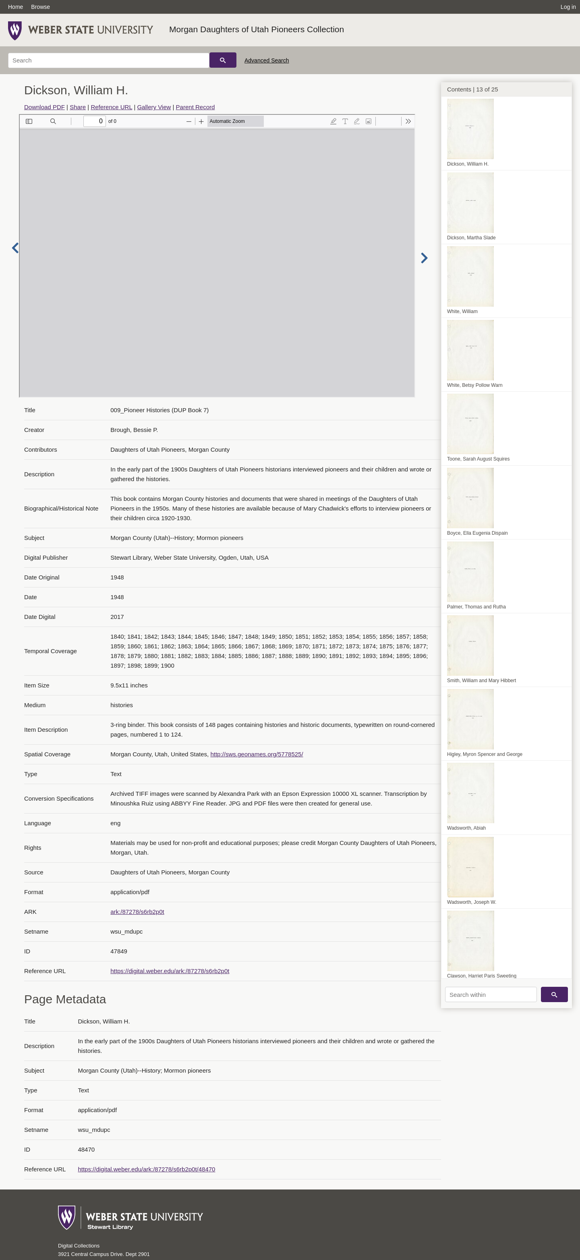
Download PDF (44, 107)
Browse (40, 7)
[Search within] (491, 994)
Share (78, 107)
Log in (568, 7)
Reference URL (111, 107)
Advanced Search (266, 60)
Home (15, 7)
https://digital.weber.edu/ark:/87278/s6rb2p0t (169, 970)
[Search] (108, 60)
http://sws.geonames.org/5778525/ (256, 754)
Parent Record (195, 107)
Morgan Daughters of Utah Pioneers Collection (256, 29)
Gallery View (154, 107)
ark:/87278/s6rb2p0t (137, 911)
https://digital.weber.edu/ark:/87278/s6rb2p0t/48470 (146, 1169)
